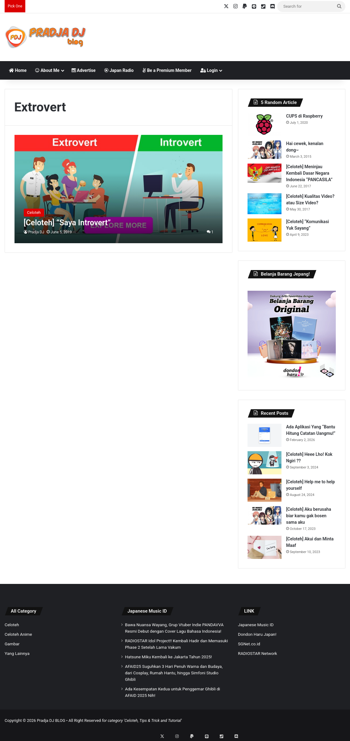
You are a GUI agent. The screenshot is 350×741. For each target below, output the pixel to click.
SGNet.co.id (249, 643)
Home (18, 70)
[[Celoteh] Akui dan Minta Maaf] (264, 547)
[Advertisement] (233, 33)
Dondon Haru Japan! (257, 634)
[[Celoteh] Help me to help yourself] (264, 490)
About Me (47, 70)
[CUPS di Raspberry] (264, 124)
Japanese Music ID (147, 611)
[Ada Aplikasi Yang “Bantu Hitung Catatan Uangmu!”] (264, 435)
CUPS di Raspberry (304, 116)
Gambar (12, 643)
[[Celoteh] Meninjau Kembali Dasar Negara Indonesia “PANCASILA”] (264, 173)
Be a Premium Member (167, 70)
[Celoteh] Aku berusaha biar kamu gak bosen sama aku (308, 516)
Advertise (84, 70)
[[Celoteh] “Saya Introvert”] (119, 189)
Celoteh (12, 624)
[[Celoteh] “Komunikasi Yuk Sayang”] (264, 230)
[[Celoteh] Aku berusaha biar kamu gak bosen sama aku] (264, 515)
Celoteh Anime (18, 634)
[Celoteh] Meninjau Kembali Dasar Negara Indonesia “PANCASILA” (309, 173)
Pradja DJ (36, 232)
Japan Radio (119, 70)
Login (209, 70)
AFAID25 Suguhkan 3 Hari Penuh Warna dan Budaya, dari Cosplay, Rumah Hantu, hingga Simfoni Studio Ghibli (174, 673)
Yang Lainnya (17, 653)
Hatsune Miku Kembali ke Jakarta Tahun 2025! (168, 656)
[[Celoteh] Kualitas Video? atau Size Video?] (264, 203)
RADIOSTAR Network (257, 653)
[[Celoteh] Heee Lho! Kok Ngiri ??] (264, 462)
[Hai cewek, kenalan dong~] (264, 149)
